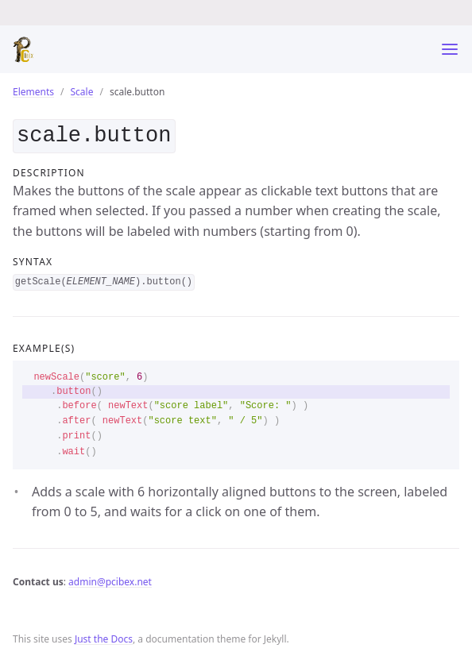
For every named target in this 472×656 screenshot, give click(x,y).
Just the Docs (104, 635)
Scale (82, 91)
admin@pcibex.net (110, 578)
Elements (33, 91)
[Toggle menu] (450, 49)
